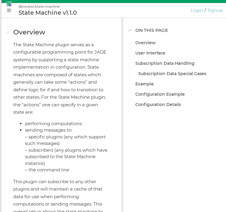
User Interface (165, 53)
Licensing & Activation (38, 154)
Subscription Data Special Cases (180, 75)
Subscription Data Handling (179, 63)
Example (159, 88)
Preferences (28, 185)
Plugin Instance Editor (38, 112)
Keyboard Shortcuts (36, 174)
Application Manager (37, 102)
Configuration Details (173, 109)
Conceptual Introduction (41, 82)
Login (197, 10)
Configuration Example (175, 98)
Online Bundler (31, 143)
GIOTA (21, 164)
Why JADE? (27, 71)
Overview (160, 42)
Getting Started (31, 92)
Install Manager (31, 133)
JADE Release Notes (36, 195)
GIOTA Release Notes (37, 205)
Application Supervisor (39, 123)
